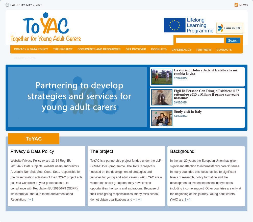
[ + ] (29, 199)
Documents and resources (99, 49)
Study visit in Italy (188, 112)
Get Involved (136, 49)
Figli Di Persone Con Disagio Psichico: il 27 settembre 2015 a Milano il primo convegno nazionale (206, 94)
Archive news (25, 57)
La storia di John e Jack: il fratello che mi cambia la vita (205, 72)
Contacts (224, 49)
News (243, 5)
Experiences (181, 49)
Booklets (159, 49)
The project (62, 49)
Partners (204, 49)
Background (182, 151)
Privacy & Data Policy (31, 49)
